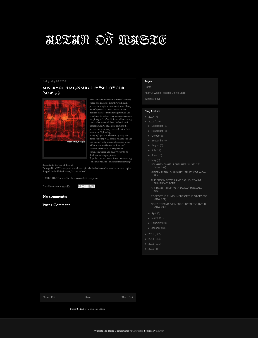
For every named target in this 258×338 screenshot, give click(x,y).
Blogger (160, 330)
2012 (152, 248)
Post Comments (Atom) (94, 309)
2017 (152, 116)
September (157, 140)
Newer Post (49, 297)
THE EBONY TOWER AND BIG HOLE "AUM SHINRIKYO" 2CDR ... (176, 182)
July (154, 150)
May (154, 160)
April (154, 213)
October (156, 135)
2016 (152, 121)
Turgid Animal (152, 98)
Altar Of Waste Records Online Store (165, 92)
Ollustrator (137, 330)
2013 (152, 243)
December (157, 125)
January (156, 228)
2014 (152, 238)
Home (88, 297)
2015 (152, 234)
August (155, 145)
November (157, 130)
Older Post (127, 297)
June (154, 155)
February (156, 223)
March (155, 218)
